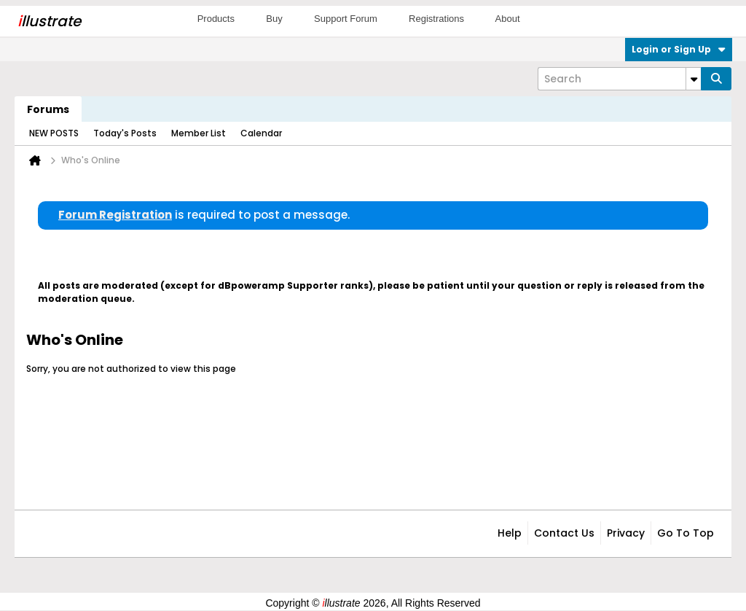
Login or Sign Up (679, 49)
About (507, 18)
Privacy (626, 533)
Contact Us (564, 533)
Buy (274, 18)
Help (510, 533)
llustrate (49, 21)
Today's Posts (125, 133)
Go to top (685, 533)
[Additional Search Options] (694, 78)
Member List (198, 133)
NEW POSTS (54, 133)
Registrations (436, 18)
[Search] (619, 78)
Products (216, 18)
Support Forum (345, 18)
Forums (48, 109)
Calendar (261, 133)
